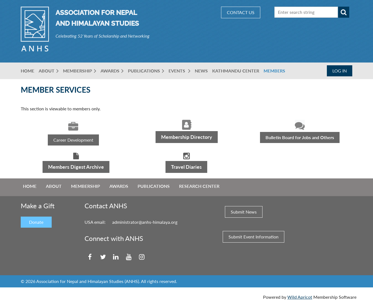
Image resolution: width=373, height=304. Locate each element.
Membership (85, 186)
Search (343, 12)
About (54, 186)
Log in (339, 70)
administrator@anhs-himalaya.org (144, 222)
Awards (118, 186)
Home (29, 186)
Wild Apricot (299, 297)
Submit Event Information (253, 236)
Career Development (73, 139)
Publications (154, 186)
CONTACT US (240, 12)
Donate (36, 222)
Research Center (199, 186)
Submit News (244, 211)
